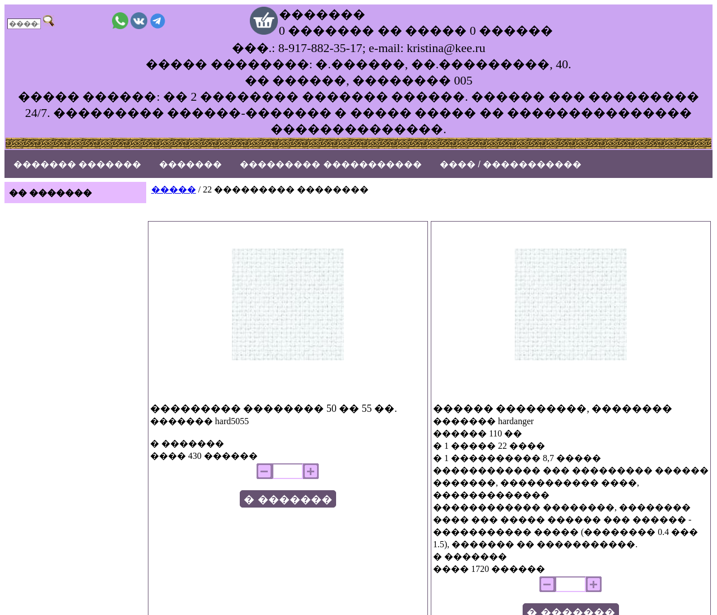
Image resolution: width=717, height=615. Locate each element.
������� (190, 164)
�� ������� (50, 193)
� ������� (288, 499)
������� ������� (77, 164)
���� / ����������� (510, 164)
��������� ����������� (330, 164)
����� (173, 189)
